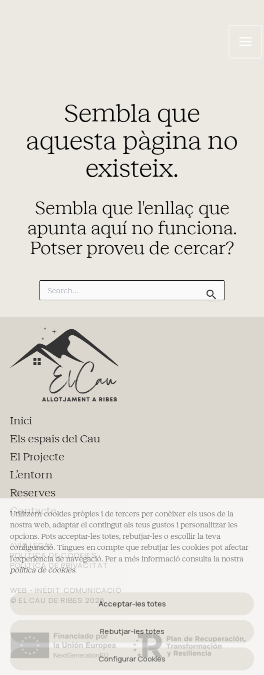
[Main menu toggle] (245, 42)
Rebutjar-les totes (132, 631)
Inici (21, 421)
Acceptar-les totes (132, 603)
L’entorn (31, 475)
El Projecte (37, 457)
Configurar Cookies (132, 658)
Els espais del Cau (55, 439)
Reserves (33, 493)
